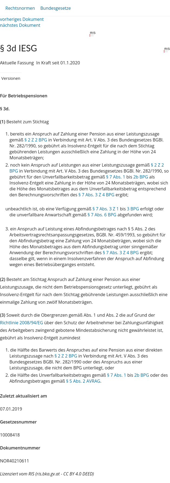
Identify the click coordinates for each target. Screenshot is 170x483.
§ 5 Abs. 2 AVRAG (83, 381)
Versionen (10, 78)
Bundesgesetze (55, 8)
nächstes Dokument (20, 25)
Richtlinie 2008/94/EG (22, 323)
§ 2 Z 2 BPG (36, 140)
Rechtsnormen (20, 8)
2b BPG (140, 177)
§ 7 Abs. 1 (115, 177)
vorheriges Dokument (22, 19)
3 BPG (133, 209)
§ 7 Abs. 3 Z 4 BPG (96, 195)
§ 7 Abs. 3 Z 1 (105, 209)
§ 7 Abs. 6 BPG (102, 215)
